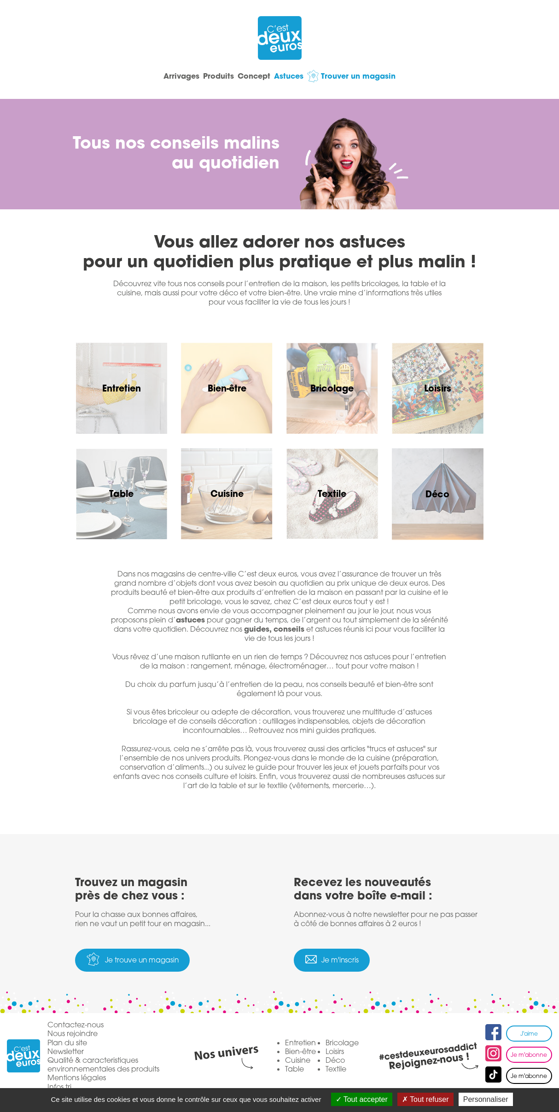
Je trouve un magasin (149, 960)
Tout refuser (425, 1099)
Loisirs (335, 1051)
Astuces (303, 76)
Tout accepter (362, 1099)
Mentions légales (76, 1078)
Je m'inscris (346, 960)
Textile (336, 1069)
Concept (254, 76)
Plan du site (67, 1043)
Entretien (300, 1043)
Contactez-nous (75, 1025)
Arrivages (152, 76)
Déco (335, 1061)
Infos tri (59, 1087)
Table (294, 1069)
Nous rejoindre (72, 1034)
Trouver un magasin (387, 76)
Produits (203, 76)
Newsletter (65, 1052)
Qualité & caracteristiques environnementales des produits (103, 1065)
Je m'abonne (529, 1055)
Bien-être (300, 1051)
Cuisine (297, 1061)
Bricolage (342, 1043)
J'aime (528, 1034)
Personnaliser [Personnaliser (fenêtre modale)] (485, 1099)
